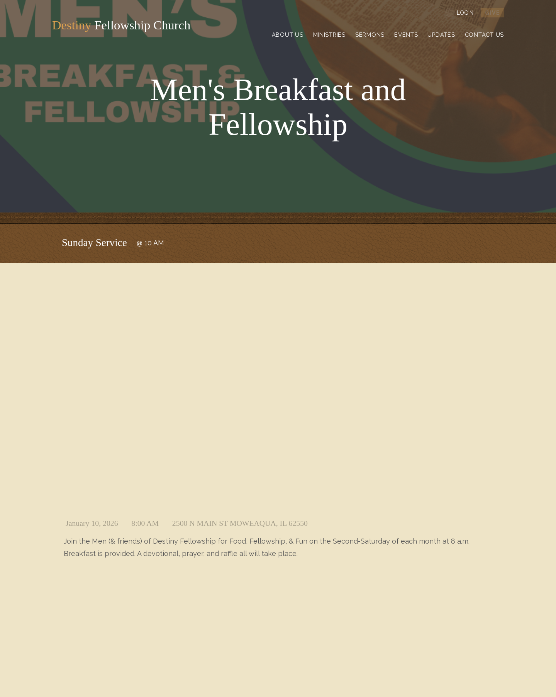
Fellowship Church (128, 25)
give (492, 13)
